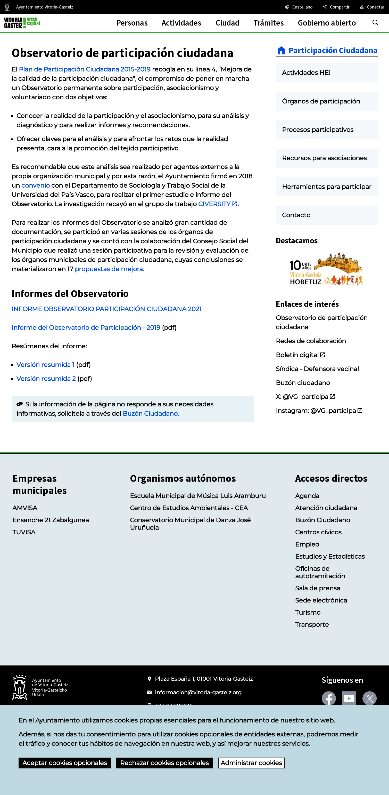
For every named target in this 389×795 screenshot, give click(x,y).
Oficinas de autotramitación (320, 572)
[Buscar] (375, 23)
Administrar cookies (251, 763)
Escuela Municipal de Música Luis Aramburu (198, 496)
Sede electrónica (321, 600)
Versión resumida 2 (46, 378)
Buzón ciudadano (303, 383)
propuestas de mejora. (109, 269)
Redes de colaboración (311, 341)
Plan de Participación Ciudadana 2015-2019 (85, 69)
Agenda (307, 496)
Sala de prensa (317, 588)
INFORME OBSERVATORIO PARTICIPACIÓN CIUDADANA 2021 (107, 309)
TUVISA (23, 532)
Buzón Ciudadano (322, 520)
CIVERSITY (217, 204)
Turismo (307, 612)
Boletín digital (301, 355)
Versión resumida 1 (45, 364)
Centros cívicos (318, 532)
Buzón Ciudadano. (151, 413)
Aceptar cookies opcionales (64, 763)
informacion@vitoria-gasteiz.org (198, 692)
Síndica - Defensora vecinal (317, 369)
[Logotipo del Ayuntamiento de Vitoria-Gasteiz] (40, 688)
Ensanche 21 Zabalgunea (50, 520)
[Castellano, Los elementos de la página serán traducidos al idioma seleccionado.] (298, 6)
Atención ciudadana (326, 508)
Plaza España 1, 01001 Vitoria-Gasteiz (204, 679)
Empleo (307, 544)
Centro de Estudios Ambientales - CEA (189, 508)
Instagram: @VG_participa (319, 410)
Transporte (312, 624)
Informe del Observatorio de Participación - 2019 (87, 327)
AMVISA (24, 508)
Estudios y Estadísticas (330, 556)
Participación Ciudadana (333, 50)
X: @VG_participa (305, 396)
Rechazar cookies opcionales (164, 763)
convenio (35, 185)
